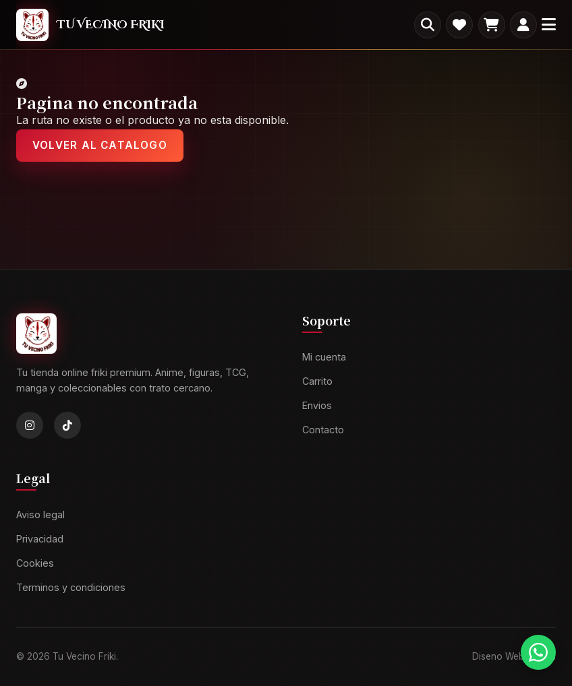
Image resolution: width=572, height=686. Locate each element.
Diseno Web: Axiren (514, 656)
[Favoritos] (459, 24)
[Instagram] (29, 425)
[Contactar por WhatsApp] (538, 652)
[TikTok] (67, 425)
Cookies (35, 563)
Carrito (317, 381)
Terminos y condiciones (70, 587)
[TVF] (90, 24)
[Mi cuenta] (523, 24)
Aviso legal (40, 515)
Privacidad (39, 538)
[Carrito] (491, 24)
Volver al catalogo (99, 145)
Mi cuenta (324, 357)
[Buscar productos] (427, 24)
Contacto (323, 429)
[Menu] (549, 24)
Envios (317, 405)
